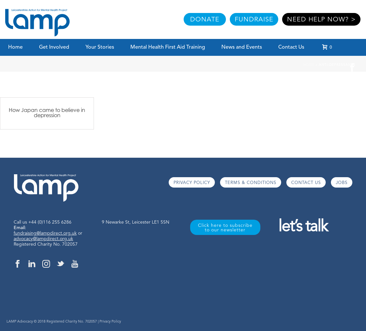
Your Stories (99, 47)
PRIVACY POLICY (192, 183)
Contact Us (291, 47)
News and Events (241, 47)
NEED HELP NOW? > (321, 20)
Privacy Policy (110, 322)
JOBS (341, 183)
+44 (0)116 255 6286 (50, 222)
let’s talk (302, 227)
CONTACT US (306, 183)
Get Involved (54, 47)
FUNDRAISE (254, 20)
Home (15, 47)
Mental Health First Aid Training (167, 47)
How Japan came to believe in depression (47, 112)
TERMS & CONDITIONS (250, 183)
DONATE (204, 20)
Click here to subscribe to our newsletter (225, 227)
